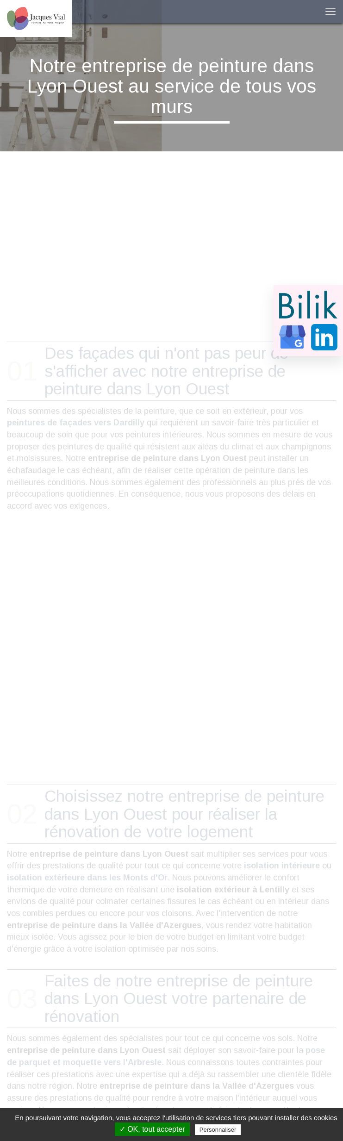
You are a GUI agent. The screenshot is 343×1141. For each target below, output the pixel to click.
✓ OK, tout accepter (152, 1129)
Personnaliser (218, 1129)
